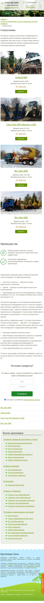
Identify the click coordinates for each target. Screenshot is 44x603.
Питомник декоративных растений (19, 512)
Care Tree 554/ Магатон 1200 (12, 418)
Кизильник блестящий (16, 485)
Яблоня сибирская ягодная (18, 460)
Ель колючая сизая (15, 538)
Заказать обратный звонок (11, 8)
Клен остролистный (15, 449)
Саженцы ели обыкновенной (18, 503)
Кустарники (8, 481)
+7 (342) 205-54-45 (11, 5)
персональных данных (32, 400)
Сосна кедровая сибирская (18, 535)
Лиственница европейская (17, 524)
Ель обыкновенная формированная (21, 533)
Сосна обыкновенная (15, 473)
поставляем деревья (33, 566)
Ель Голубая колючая (16, 521)
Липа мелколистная (15, 451)
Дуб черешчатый (14, 446)
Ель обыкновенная (15, 470)
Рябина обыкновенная (16, 530)
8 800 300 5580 (11, 3)
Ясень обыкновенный (16, 457)
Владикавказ (30, 7)
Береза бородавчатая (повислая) (20, 443)
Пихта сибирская (14, 527)
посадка (9, 565)
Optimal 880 (5, 413)
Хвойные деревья (11, 466)
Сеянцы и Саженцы (12, 491)
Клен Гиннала (13, 516)
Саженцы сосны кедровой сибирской (21, 500)
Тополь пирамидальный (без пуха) (20, 519)
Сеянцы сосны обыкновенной (18, 495)
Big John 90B (6, 408)
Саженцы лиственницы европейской (21, 506)
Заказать (21, 91)
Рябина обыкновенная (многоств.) (20, 454)
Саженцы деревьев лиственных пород (20, 439)
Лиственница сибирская (16, 475)
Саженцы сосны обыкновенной (19, 498)
